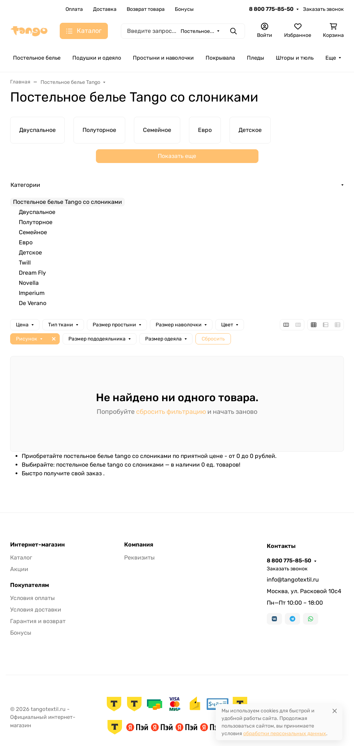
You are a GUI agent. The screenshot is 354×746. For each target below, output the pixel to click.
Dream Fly (32, 272)
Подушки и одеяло (96, 58)
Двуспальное (37, 212)
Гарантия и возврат (38, 621)
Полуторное (35, 222)
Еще (330, 58)
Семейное (33, 232)
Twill (25, 262)
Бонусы (184, 9)
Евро (26, 242)
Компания (138, 545)
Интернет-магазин (37, 545)
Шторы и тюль (294, 58)
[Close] (335, 711)
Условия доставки (35, 609)
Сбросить (213, 339)
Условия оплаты (32, 598)
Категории (25, 184)
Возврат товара (146, 9)
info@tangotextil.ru (293, 579)
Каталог (21, 557)
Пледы (255, 58)
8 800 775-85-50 (271, 9)
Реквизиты (139, 557)
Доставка (105, 9)
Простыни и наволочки (163, 58)
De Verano (32, 303)
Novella (29, 282)
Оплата (74, 9)
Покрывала (220, 58)
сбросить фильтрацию (171, 412)
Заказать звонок (323, 9)
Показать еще (177, 156)
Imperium (32, 293)
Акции (19, 569)
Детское (30, 252)
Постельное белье (36, 58)
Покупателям (29, 585)
